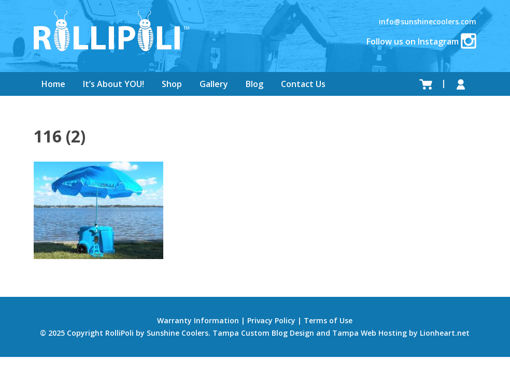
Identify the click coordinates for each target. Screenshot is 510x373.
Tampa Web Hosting (369, 333)
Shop (172, 84)
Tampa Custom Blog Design (263, 333)
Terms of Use (328, 320)
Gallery (214, 84)
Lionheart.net (445, 333)
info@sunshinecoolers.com (427, 21)
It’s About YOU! (113, 84)
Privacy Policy (271, 320)
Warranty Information (198, 320)
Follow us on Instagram (421, 41)
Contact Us (303, 84)
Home (53, 84)
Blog (254, 84)
